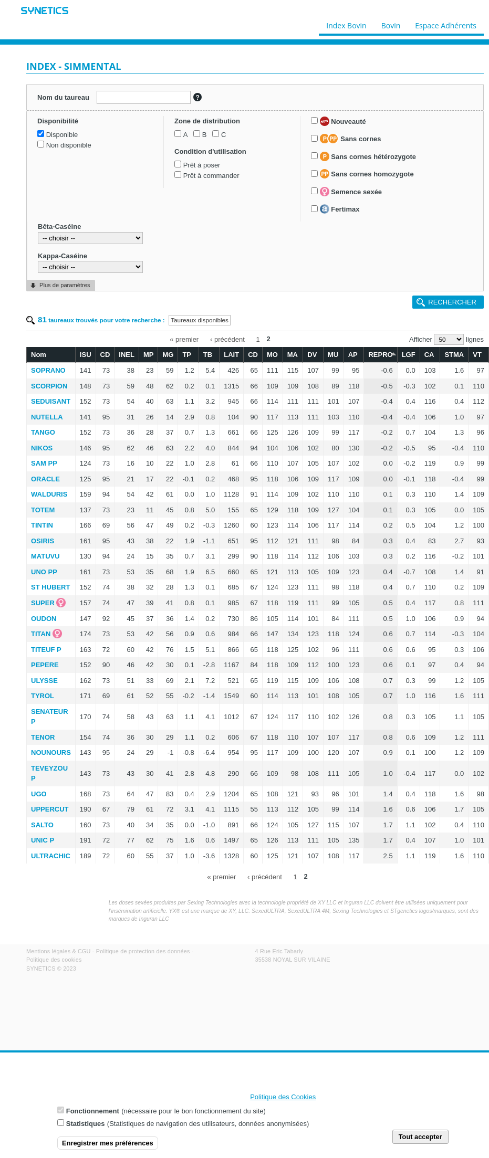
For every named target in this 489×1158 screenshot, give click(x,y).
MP (148, 355)
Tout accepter (420, 1137)
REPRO (380, 354)
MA (292, 355)
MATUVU (45, 556)
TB (207, 355)
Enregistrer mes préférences (107, 1144)
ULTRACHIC (50, 856)
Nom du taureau (63, 97)
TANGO (43, 432)
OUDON (43, 619)
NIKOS (42, 448)
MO (272, 355)
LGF (408, 355)
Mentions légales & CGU (58, 951)
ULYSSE (44, 681)
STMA (454, 355)
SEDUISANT (50, 401)
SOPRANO (48, 370)
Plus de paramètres (64, 285)
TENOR (43, 737)
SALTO (42, 825)
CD (105, 355)
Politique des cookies (54, 959)
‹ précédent (227, 339)
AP (353, 355)
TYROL (42, 696)
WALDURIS (49, 494)
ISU (85, 355)
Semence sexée (351, 191)
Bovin (390, 23)
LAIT (231, 355)
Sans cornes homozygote (367, 173)
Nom (38, 355)
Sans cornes (350, 138)
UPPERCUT (50, 809)
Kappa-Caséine (62, 256)
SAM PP (44, 463)
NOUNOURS (51, 752)
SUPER (43, 603)
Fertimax (340, 209)
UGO (39, 794)
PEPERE (45, 665)
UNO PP (44, 572)
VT (477, 355)
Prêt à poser (202, 165)
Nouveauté (343, 121)
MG (167, 355)
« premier (184, 339)
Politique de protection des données (143, 951)
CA (429, 355)
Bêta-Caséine (59, 226)
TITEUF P (46, 650)
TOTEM (43, 510)
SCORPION (49, 386)
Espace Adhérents (445, 23)
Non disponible (68, 145)
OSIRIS (42, 541)
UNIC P (42, 840)
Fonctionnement (92, 1112)
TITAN (40, 634)
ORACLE (45, 479)
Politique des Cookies (283, 1097)
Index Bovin (346, 23)
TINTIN (42, 525)
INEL (126, 355)
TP (186, 355)
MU (333, 355)
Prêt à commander (211, 176)
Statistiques (85, 1125)
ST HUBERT (50, 587)
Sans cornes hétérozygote (368, 156)
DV (312, 355)
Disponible (62, 135)
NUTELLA (47, 417)
